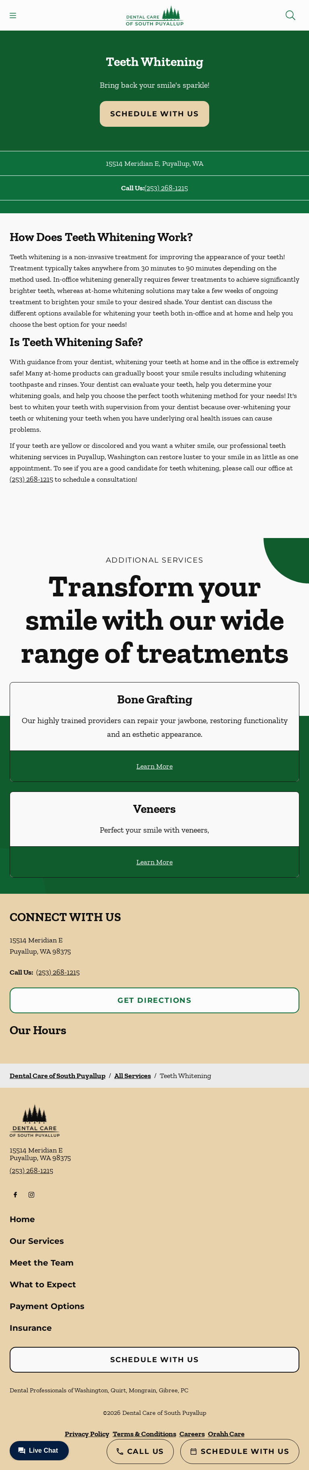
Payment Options (47, 1306)
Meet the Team (42, 1263)
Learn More (154, 766)
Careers (192, 1433)
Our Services (37, 1241)
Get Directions (154, 1000)
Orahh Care (226, 1433)
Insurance (31, 1328)
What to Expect (43, 1284)
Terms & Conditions (144, 1433)
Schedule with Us (154, 113)
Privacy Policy (87, 1433)
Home (22, 1219)
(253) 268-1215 (166, 187)
